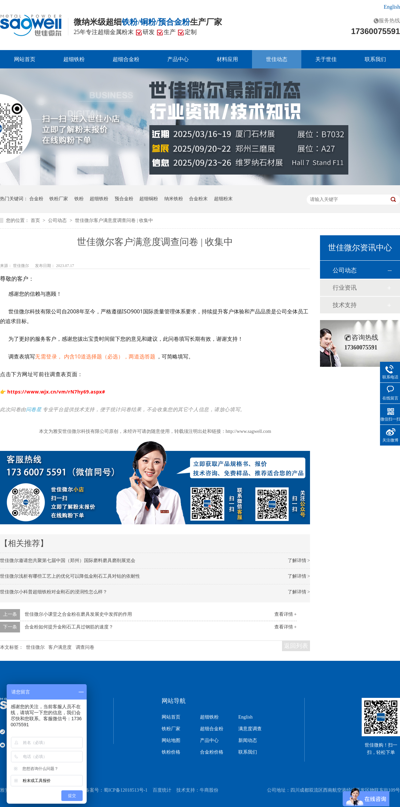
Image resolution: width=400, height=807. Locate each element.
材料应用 (227, 59)
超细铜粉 (148, 198)
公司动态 (58, 220)
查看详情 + (285, 614)
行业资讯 (345, 287)
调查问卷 (85, 647)
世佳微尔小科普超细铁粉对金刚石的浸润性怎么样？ (53, 591)
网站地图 (171, 740)
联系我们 (375, 59)
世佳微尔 (21, 265)
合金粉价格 (211, 752)
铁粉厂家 (58, 198)
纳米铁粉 (173, 198)
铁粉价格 (171, 752)
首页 (36, 220)
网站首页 (24, 59)
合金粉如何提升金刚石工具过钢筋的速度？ (69, 626)
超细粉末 (223, 198)
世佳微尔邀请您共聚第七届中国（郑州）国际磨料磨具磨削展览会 (67, 560)
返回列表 (296, 645)
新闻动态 (247, 740)
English (392, 7)
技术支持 (345, 305)
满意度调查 (250, 729)
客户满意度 (60, 647)
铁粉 (79, 198)
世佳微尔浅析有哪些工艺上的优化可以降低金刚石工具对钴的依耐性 (70, 576)
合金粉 (36, 198)
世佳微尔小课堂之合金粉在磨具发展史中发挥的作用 (78, 614)
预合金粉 (124, 198)
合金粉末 (198, 198)
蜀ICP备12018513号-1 (125, 790)
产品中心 (178, 59)
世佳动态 (276, 59)
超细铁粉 (74, 59)
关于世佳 (326, 59)
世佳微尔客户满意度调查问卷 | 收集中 (114, 220)
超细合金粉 (126, 59)
